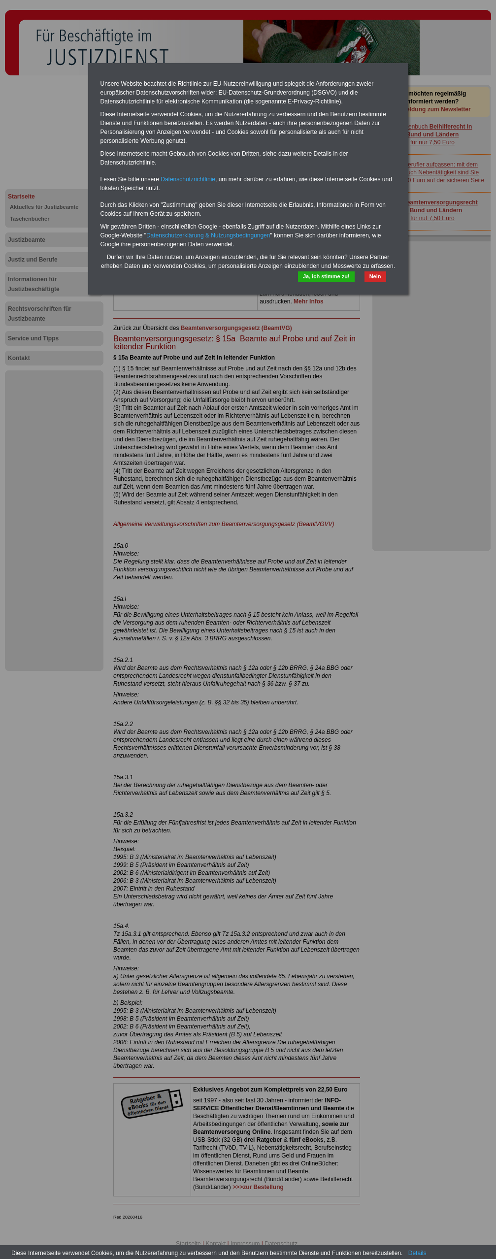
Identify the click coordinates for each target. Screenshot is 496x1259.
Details (417, 1253)
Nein (375, 276)
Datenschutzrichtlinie (188, 179)
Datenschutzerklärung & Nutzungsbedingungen (208, 235)
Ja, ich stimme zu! (326, 276)
